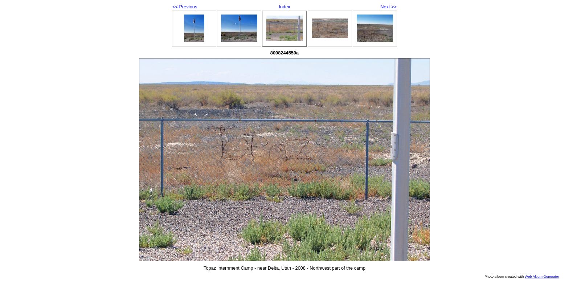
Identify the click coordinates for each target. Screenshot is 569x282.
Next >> (388, 6)
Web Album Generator (542, 276)
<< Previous (184, 6)
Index (284, 6)
